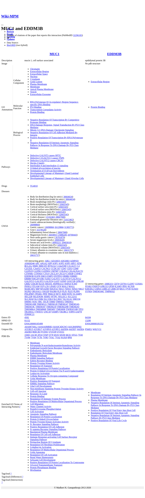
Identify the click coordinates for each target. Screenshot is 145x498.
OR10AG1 (37, 291)
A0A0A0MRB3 (45, 327)
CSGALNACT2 (75, 271)
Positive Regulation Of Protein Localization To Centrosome (57, 462)
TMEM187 (40, 306)
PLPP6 (76, 291)
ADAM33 (55, 261)
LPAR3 (52, 286)
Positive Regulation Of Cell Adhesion (47, 427)
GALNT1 (55, 278)
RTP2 (69, 294)
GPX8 (111, 286)
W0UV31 (97, 329)
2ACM (34, 335)
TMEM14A (74, 304)
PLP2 (70, 291)
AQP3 (67, 263)
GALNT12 (76, 278)
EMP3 (50, 276)
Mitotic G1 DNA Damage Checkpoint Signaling (52, 130)
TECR (46, 301)
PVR (128, 289)
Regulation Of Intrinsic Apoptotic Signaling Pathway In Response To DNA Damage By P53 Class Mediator (116, 396)
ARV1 (73, 263)
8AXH (64, 337)
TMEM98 (60, 309)
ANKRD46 (29, 263)
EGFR (37, 276)
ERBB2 (66, 276)
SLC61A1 (67, 299)
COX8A (138, 284)
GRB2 (27, 284)
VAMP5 (55, 312)
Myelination (35, 470)
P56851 (88, 329)
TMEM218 (51, 306)
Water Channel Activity (40, 406)
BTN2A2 (52, 266)
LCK (46, 286)
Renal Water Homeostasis (41, 457)
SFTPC (54, 296)
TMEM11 (68, 301)
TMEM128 (52, 304)
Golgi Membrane (38, 378)
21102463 (50, 217)
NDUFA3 (53, 289)
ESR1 (42, 278)
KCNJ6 (131, 286)
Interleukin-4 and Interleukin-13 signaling (49, 165)
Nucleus (33, 76)
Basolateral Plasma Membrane (44, 432)
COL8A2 (63, 271)
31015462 (68, 219)
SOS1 (34, 301)
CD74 (116, 284)
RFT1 (58, 294)
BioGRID (11, 45)
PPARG (38, 294)
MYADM (44, 289)
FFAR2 (88, 286)
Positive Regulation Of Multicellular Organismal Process (56, 401)
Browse (10, 31)
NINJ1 (68, 289)
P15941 (44, 332)
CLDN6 (37, 271)
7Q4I (80, 335)
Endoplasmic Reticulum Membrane (46, 353)
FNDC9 (95, 286)
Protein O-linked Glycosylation (44, 419)
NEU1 (62, 289)
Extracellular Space (39, 74)
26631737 (68, 250)
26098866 (34, 224)
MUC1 (54, 54)
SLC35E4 (48, 299)
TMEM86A (29, 309)
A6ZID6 (64, 329)
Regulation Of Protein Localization (46, 416)
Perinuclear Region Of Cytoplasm (45, 442)
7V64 (33, 337)
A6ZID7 (72, 329)
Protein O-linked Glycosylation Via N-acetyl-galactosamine (57, 371)
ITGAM (36, 286)
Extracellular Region (39, 71)
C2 (78, 266)
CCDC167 (55, 268)
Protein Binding (37, 112)
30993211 (56, 242)
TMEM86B (40, 309)
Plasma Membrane (38, 84)
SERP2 (47, 296)
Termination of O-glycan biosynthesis (47, 170)
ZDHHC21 (29, 314)
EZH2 (48, 278)
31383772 (68, 227)
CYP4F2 (78, 273)
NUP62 (27, 291)
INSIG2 (28, 286)
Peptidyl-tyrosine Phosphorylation (45, 409)
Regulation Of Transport (41, 366)
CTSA (46, 273)
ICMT (74, 284)
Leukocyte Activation (40, 373)
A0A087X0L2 (30, 327)
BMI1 (35, 266)
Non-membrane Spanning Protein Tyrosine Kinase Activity (57, 388)
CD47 (63, 268)
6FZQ (56, 335)
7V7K (39, 337)
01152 (27, 320)
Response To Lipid (38, 394)
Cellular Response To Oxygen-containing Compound (54, 376)
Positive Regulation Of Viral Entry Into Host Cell (113, 410)
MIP (38, 289)
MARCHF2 (29, 289)
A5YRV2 (56, 329)
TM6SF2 (60, 301)
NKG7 (81, 289)
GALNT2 (39, 281)
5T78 (50, 335)
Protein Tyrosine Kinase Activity (45, 363)
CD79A (123, 284)
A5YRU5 (28, 329)
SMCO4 (76, 299)
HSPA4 (67, 284)
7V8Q (45, 337)
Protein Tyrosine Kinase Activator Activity (49, 422)
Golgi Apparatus (37, 452)
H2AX (41, 284)
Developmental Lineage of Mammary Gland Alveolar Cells (57, 178)
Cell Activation (37, 411)
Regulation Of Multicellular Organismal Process (52, 450)
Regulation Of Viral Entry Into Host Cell (109, 413)
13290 (88, 320)
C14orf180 (61, 266)
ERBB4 (28, 278)
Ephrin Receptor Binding (41, 360)
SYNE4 (88, 291)
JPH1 (124, 286)
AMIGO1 (108, 284)
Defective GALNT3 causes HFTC (45, 155)
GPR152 (104, 286)
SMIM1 (28, 301)
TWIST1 (39, 312)
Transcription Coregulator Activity (45, 109)
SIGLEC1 (62, 296)
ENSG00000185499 (33, 323)
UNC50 (47, 312)
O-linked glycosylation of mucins (45, 168)
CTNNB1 (28, 273)
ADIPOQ (74, 261)
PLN (59, 291)
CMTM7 (55, 271)
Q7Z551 (60, 332)
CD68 (75, 268)
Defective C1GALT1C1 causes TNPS (47, 158)
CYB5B (69, 273)
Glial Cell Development (41, 386)
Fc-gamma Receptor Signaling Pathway (48, 429)
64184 (88, 317)
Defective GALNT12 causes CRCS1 (46, 160)
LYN (59, 286)
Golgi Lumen (36, 81)
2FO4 (39, 335)
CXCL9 (62, 273)
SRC (40, 301)
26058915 (53, 235)
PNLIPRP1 (29, 294)
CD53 (69, 268)
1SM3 (27, 335)
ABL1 (47, 261)
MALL (71, 286)
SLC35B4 (38, 299)
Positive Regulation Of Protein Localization (50, 368)
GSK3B (34, 284)
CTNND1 (38, 273)
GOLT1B (71, 281)
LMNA (98, 289)
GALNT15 (29, 281)
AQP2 (61, 263)
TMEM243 (74, 306)
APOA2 (43, 263)
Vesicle (33, 92)
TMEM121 (42, 304)
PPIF (45, 294)
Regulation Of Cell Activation (43, 455)
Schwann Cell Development (43, 460)
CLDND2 (45, 271)
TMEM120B (30, 304)
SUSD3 (134, 289)
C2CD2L (28, 268)
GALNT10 (66, 278)
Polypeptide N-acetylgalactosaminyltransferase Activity (55, 345)
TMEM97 (51, 309)
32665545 (60, 202)
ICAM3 (118, 286)
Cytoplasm (35, 79)
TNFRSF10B (72, 309)
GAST (57, 281)
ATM (79, 263)
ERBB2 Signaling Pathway (42, 383)
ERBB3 (73, 276)
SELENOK (38, 296)
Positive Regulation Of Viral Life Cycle (109, 420)
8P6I (70, 337)
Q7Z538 (52, 332)
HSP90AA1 (58, 284)
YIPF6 (72, 312)
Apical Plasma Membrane (42, 89)
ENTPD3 (58, 276)
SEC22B (28, 296)
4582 (26, 317)
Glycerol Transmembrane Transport (46, 465)
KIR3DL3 (89, 289)
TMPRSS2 (110, 291)
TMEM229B (63, 306)
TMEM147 (63, 304)
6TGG (74, 335)
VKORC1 (63, 312)
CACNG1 (45, 268)
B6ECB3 (36, 332)
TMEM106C (98, 291)
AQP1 (55, 263)
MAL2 (65, 286)
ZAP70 (78, 312)
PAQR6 (53, 291)
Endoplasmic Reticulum (41, 350)
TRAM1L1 (29, 312)
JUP (42, 286)
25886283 (62, 235)
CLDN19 (28, 271)
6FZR (62, 335)
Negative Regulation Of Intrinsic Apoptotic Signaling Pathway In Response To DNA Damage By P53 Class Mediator (54, 145)
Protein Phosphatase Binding (43, 467)
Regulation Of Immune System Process (48, 399)
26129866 (59, 227)
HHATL (48, 284)
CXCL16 (53, 273)
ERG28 (35, 278)
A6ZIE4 (80, 329)
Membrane (35, 87)
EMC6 (44, 276)
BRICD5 (43, 266)
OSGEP (45, 291)
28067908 (60, 217)
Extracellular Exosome (40, 94)
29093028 (59, 240)
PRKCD (51, 294)
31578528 (41, 230)
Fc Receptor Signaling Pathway (44, 424)
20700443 (72, 235)
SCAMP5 (77, 294)
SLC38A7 (57, 299)
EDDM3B (114, 54)
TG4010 (34, 186)
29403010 (66, 242)
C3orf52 (37, 268)
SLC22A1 (72, 296)
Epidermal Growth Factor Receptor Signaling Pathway (55, 348)
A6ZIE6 (28, 332)
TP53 (80, 309)
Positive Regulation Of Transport (45, 381)
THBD (52, 301)
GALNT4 (48, 281)
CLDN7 (131, 284)
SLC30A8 (29, 299)
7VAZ (57, 337)
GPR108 (80, 281)
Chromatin (35, 69)
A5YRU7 (37, 329)
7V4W (27, 337)
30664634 (67, 196)
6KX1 (68, 335)
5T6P (45, 335)
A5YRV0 (47, 329)
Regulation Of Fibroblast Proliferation (47, 444)
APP (50, 263)
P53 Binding (35, 107)
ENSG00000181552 (94, 323)
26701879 (59, 237)
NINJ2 (75, 289)
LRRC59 (115, 289)
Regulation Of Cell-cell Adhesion (45, 434)
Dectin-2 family (37, 163)
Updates (11, 39)
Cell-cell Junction (38, 391)
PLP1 (64, 291)
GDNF (63, 281)
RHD (64, 294)
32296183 (77, 35)
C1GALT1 (72, 266)
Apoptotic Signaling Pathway (43, 414)
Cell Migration (37, 404)
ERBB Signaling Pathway (42, 358)
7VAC (51, 337)
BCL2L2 (28, 266)
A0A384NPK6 (74, 327)
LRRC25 (106, 289)
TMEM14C (29, 306)
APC (37, 263)
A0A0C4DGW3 (60, 327)
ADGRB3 (65, 261)
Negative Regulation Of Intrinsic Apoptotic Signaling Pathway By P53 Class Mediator (115, 416)
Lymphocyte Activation (40, 447)
